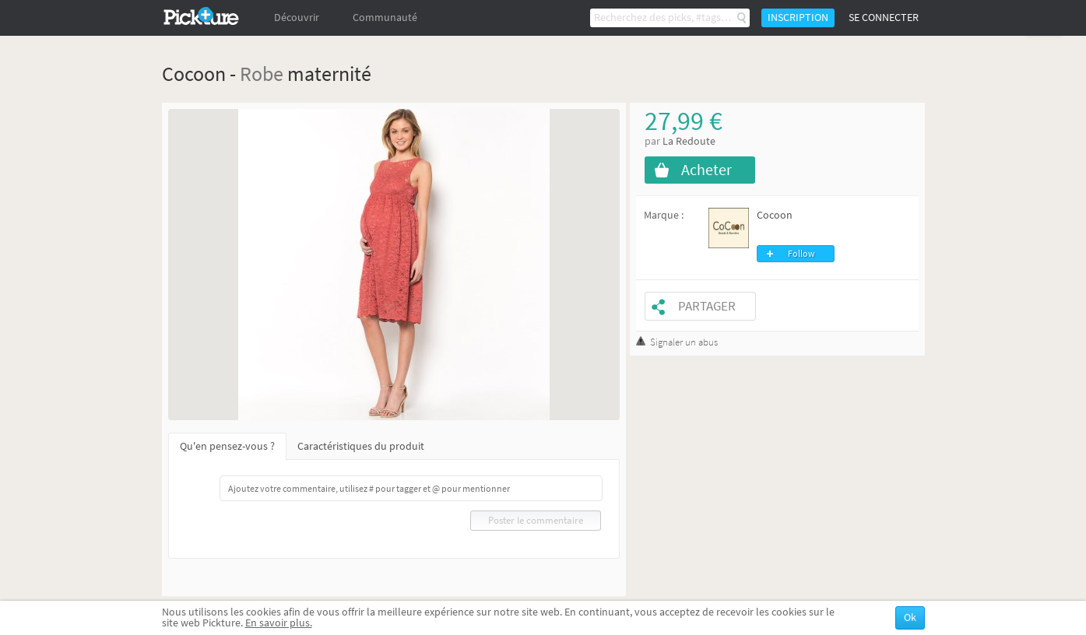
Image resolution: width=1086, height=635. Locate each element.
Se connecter (884, 17)
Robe (261, 73)
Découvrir (296, 17)
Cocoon (775, 215)
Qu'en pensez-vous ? (227, 446)
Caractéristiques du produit (360, 446)
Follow (801, 253)
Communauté (385, 17)
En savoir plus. (278, 623)
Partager (707, 306)
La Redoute (688, 141)
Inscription (798, 17)
